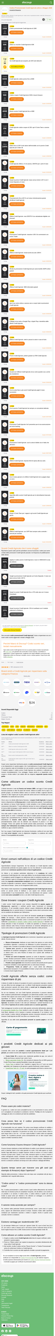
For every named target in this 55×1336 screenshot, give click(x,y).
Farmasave (39, 726)
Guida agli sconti (6, 1293)
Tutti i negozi (5, 1289)
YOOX (3, 730)
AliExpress (5, 726)
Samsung (34, 730)
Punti (5, 13)
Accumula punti (17, 66)
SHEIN (12, 726)
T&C (2, 1301)
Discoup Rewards (29, 625)
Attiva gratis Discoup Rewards (12, 630)
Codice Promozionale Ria (28, 1257)
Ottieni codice (16, 32)
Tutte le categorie (6, 1291)
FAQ (2, 1299)
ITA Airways (27, 730)
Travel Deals (5, 1314)
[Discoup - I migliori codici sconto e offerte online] (27, 2)
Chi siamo (4, 1283)
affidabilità (9, 657)
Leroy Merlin (11, 730)
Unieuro (23, 726)
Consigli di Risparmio (15, 10)
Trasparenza (5, 1305)
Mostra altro (27, 676)
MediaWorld (30, 726)
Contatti (3, 1297)
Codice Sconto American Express (40, 1259)
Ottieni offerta (17, 151)
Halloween (4, 1320)
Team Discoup (5, 1307)
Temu (17, 726)
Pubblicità (4, 1285)
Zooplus (19, 730)
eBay (46, 726)
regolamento (23, 626)
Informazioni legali (6, 1303)
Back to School (6, 1318)
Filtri (48, 19)
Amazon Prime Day (7, 1316)
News (3, 1287)
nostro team (8, 651)
